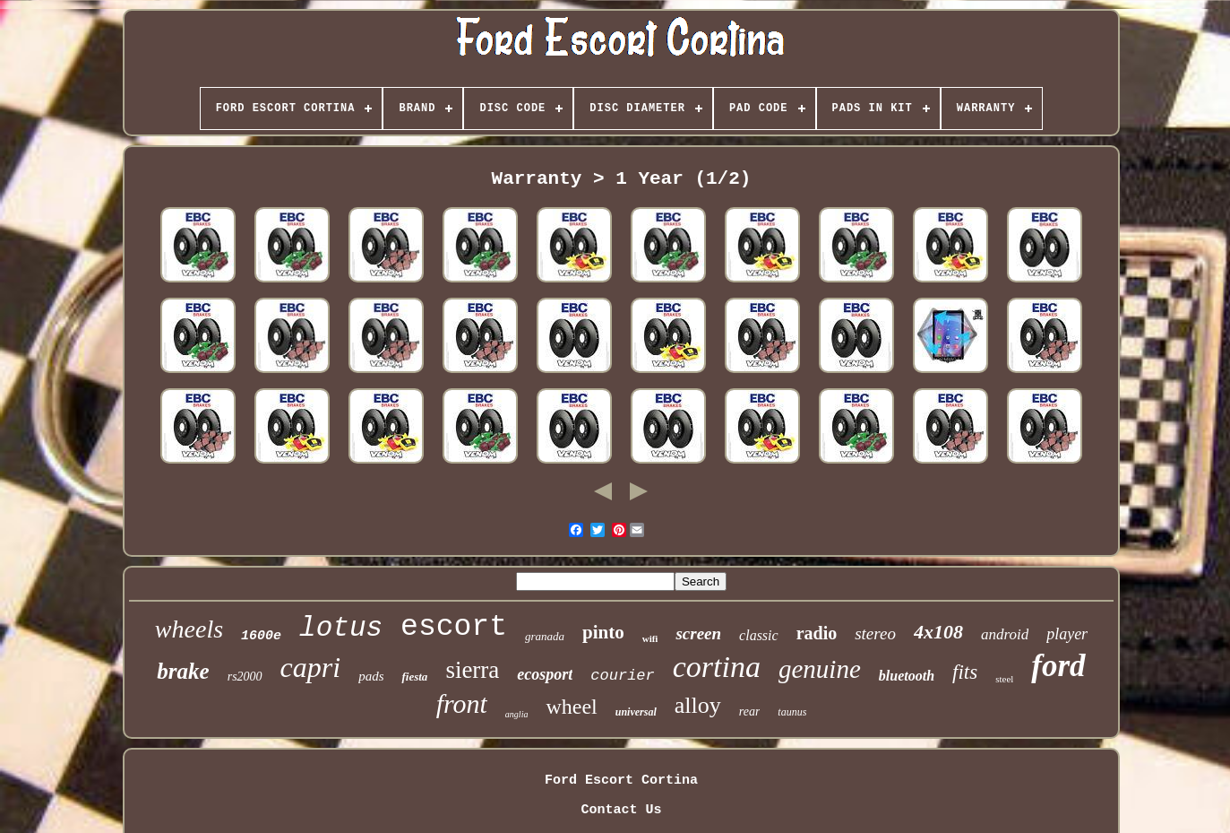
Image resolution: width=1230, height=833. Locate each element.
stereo (875, 633)
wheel (571, 706)
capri (310, 667)
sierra (472, 669)
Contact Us (621, 810)
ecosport (544, 674)
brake (183, 671)
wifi (650, 638)
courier (622, 675)
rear (750, 711)
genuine (819, 669)
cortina (717, 666)
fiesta (414, 676)
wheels (189, 629)
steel (1004, 678)
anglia (517, 714)
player (1067, 634)
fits (964, 672)
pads (370, 676)
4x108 (938, 631)
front (461, 703)
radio (817, 633)
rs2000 (245, 676)
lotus (341, 628)
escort (453, 627)
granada (544, 636)
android (1004, 634)
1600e (261, 636)
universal (636, 712)
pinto (603, 632)
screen (698, 633)
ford (1058, 665)
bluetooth (906, 675)
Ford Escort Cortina (621, 780)
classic (758, 635)
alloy (698, 705)
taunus (792, 712)
